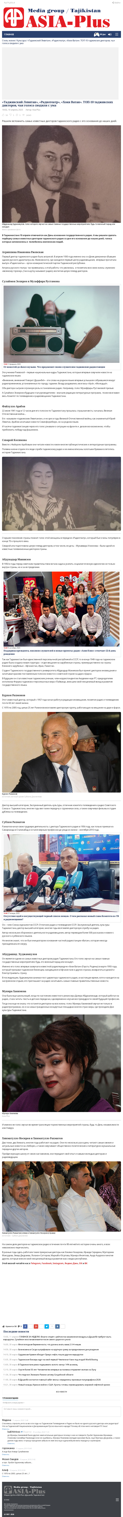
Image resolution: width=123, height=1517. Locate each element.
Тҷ (9, 2)
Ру (5, 2)
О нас (6, 1500)
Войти (116, 2)
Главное (9, 34)
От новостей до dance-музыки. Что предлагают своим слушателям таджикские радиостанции (54, 366)
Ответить (5, 1429)
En (12, 2)
